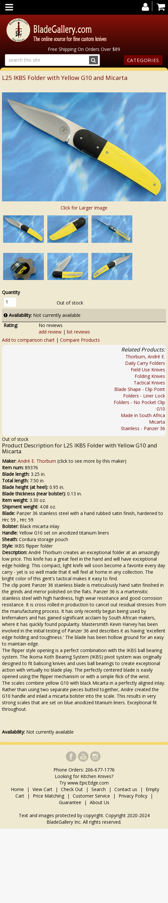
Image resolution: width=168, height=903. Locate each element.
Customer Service (91, 796)
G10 (161, 409)
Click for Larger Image (84, 208)
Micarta (157, 422)
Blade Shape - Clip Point (139, 389)
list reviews (78, 332)
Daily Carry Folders (145, 363)
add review (50, 332)
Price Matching (48, 796)
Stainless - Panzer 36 (143, 428)
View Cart (42, 789)
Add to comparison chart (28, 340)
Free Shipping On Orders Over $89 (84, 49)
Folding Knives (150, 376)
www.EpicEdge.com (88, 783)
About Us (99, 802)
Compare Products (80, 340)
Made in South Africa (143, 415)
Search (98, 789)
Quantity (11, 292)
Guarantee (70, 802)
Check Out (72, 789)
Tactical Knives (149, 383)
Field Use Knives (148, 369)
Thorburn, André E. (145, 356)
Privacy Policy (133, 796)
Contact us (125, 789)
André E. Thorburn (37, 461)
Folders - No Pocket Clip (139, 402)
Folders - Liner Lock (144, 396)
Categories (143, 60)
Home (18, 789)
